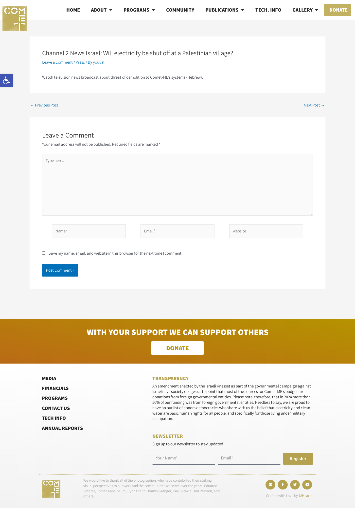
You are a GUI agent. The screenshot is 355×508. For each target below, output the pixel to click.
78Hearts (305, 495)
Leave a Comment (57, 62)
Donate (338, 9)
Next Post (314, 105)
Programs (139, 10)
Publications (224, 10)
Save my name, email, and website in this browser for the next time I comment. (115, 253)
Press (81, 62)
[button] (6, 80)
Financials (55, 388)
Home (73, 9)
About (101, 10)
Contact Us (56, 408)
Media (49, 378)
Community (180, 9)
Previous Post (44, 105)
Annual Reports (62, 427)
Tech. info (268, 9)
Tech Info (54, 418)
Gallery (305, 10)
